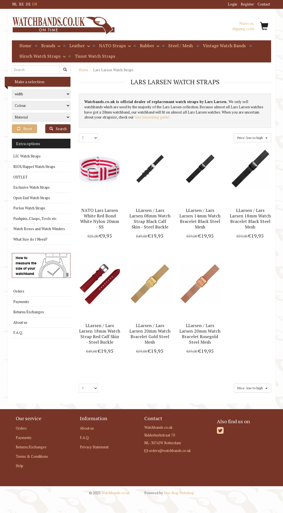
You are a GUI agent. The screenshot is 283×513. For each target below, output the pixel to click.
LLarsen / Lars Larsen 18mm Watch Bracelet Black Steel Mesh (250, 218)
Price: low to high (252, 137)
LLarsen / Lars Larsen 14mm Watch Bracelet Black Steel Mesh (200, 218)
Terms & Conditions (32, 456)
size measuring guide (152, 117)
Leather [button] (79, 46)
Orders (18, 291)
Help (19, 465)
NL (14, 4)
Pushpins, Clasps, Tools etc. (35, 218)
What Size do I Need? (30, 239)
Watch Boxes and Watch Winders (39, 228)
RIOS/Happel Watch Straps (34, 166)
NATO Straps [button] (114, 46)
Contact (264, 4)
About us (20, 322)
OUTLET (20, 177)
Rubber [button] (149, 46)
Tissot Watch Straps (95, 56)
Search (58, 128)
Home (25, 46)
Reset (24, 128)
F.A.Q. (18, 332)
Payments (21, 301)
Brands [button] (50, 46)
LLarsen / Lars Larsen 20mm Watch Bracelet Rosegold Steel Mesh (200, 333)
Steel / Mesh (180, 46)
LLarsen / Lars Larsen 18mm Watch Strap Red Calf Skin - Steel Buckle (99, 333)
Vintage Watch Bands (224, 46)
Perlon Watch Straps (29, 208)
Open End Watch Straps (31, 197)
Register (247, 4)
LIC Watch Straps (27, 156)
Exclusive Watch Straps (31, 187)
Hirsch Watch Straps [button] (42, 56)
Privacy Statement (94, 446)
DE (28, 4)
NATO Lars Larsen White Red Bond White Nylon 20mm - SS (99, 218)
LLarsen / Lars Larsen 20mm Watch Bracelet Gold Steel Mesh (150, 333)
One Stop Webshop (169, 492)
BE (21, 4)
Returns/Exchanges (28, 311)
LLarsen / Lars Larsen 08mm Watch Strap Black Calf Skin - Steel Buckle (150, 218)
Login (232, 4)
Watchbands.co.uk (109, 492)
